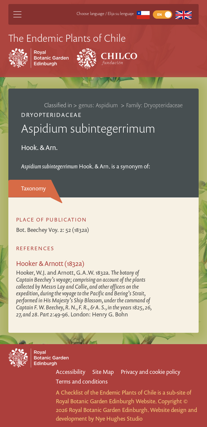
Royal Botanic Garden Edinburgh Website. (106, 401)
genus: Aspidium (99, 105)
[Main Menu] (17, 14)
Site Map (103, 372)
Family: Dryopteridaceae (154, 105)
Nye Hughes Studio (118, 418)
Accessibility (70, 372)
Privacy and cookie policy (150, 372)
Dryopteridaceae (51, 115)
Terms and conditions (82, 381)
